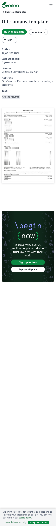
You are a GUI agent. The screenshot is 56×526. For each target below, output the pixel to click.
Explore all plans (28, 269)
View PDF (9, 40)
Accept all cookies (39, 522)
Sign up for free (28, 262)
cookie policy (25, 517)
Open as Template (14, 31)
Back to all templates (14, 11)
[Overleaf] (11, 5)
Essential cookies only (15, 522)
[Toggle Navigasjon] (51, 5)
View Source (38, 32)
